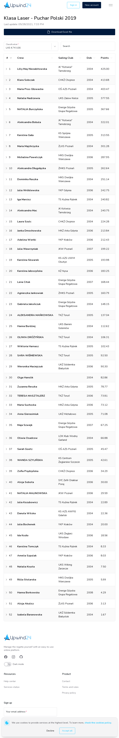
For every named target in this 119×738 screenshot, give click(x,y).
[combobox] (6, 47)
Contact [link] (66, 681)
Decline (50, 730)
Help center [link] (10, 681)
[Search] (88, 47)
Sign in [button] (73, 5)
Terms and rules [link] (70, 687)
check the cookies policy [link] (98, 722)
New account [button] (92, 5)
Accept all (67, 730)
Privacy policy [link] (69, 692)
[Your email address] (30, 713)
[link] (18, 5)
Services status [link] (12, 687)
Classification (11, 44)
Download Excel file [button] (59, 32)
